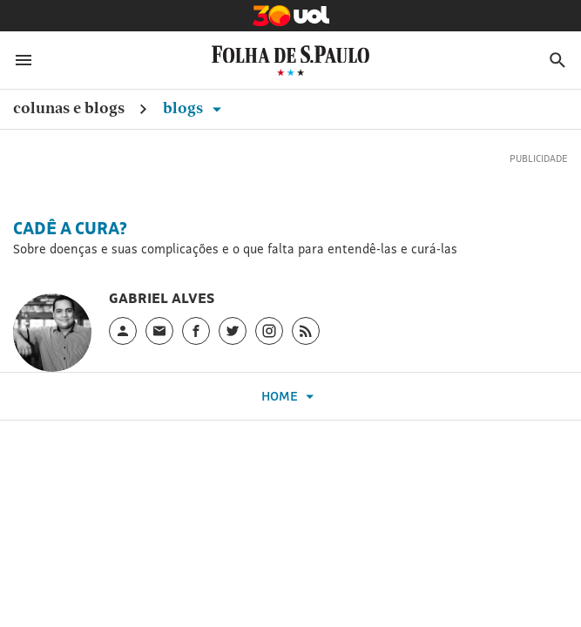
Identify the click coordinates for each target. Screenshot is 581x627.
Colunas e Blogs (69, 108)
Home (290, 397)
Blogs (195, 108)
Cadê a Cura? (70, 228)
